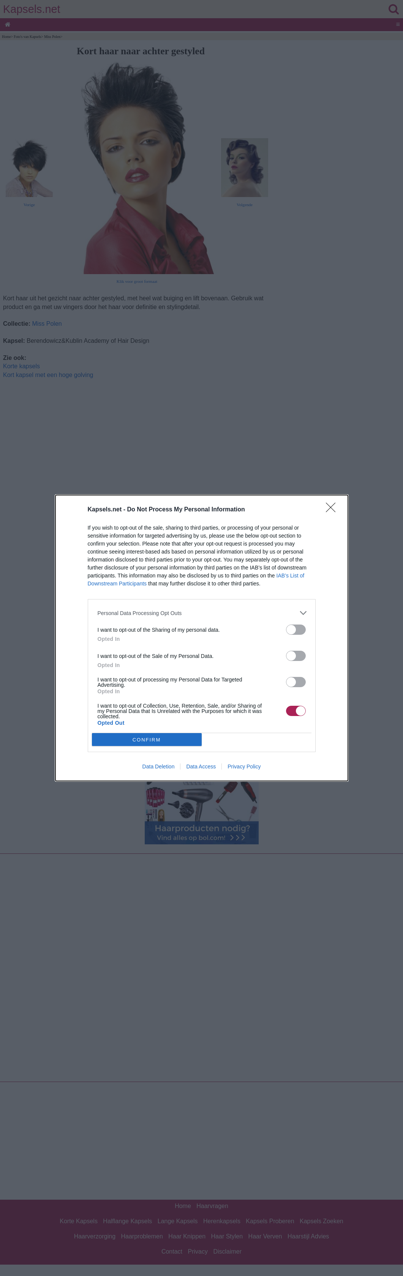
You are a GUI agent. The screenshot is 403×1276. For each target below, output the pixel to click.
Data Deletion (158, 766)
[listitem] (202, 613)
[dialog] (201, 638)
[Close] (333, 510)
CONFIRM (147, 739)
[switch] (296, 630)
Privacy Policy (244, 766)
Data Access (201, 766)
